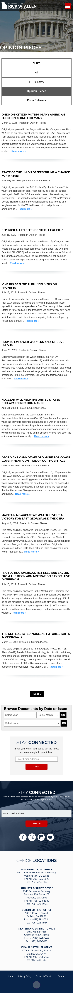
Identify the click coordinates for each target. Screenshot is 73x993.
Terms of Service (44, 976)
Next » (37, 694)
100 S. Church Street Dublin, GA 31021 (36, 914)
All (36, 72)
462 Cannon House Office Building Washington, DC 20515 (36, 874)
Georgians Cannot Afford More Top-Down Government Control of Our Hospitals (36, 459)
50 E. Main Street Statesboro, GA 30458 (36, 933)
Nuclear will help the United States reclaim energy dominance (31, 401)
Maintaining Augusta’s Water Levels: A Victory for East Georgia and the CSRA (33, 516)
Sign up (36, 823)
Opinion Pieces (36, 91)
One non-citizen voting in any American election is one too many (33, 116)
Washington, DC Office (36, 869)
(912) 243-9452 (40, 938)
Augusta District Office (36, 888)
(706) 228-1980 (40, 900)
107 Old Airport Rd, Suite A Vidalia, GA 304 (36, 952)
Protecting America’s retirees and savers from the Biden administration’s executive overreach (36, 576)
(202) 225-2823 (40, 879)
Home (10, 976)
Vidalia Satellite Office (36, 947)
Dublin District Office (36, 910)
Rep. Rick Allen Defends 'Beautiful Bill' (32, 230)
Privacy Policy (25, 976)
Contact (62, 976)
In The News (36, 81)
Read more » (19, 151)
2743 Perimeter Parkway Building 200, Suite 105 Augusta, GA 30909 (36, 894)
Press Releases (36, 100)
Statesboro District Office (36, 928)
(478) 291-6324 (40, 919)
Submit (37, 767)
